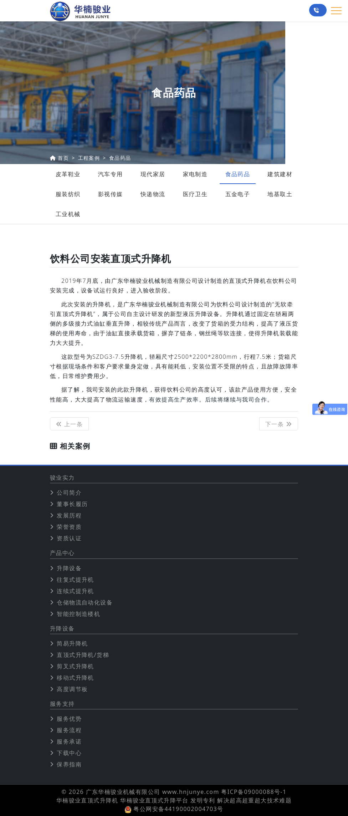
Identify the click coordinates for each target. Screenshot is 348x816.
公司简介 (69, 492)
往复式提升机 (75, 579)
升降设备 (69, 568)
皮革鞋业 (68, 174)
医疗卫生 (195, 194)
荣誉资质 (69, 527)
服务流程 (69, 730)
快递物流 (152, 194)
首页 (63, 157)
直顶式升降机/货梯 (83, 655)
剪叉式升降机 (75, 666)
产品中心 (62, 553)
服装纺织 (68, 194)
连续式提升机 (75, 591)
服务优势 (69, 719)
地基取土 (279, 194)
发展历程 (69, 515)
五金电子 (237, 194)
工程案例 (89, 157)
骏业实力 (62, 477)
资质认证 (69, 538)
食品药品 (120, 157)
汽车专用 (110, 174)
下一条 (278, 424)
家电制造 (195, 174)
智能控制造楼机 (78, 614)
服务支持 (62, 703)
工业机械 (68, 214)
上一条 (69, 424)
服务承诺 (69, 741)
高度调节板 (72, 689)
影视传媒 (110, 194)
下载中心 (69, 753)
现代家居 (152, 174)
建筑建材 (279, 174)
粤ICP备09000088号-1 (253, 792)
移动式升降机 (75, 678)
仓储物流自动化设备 (85, 602)
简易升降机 (72, 643)
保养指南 (69, 764)
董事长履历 (72, 504)
